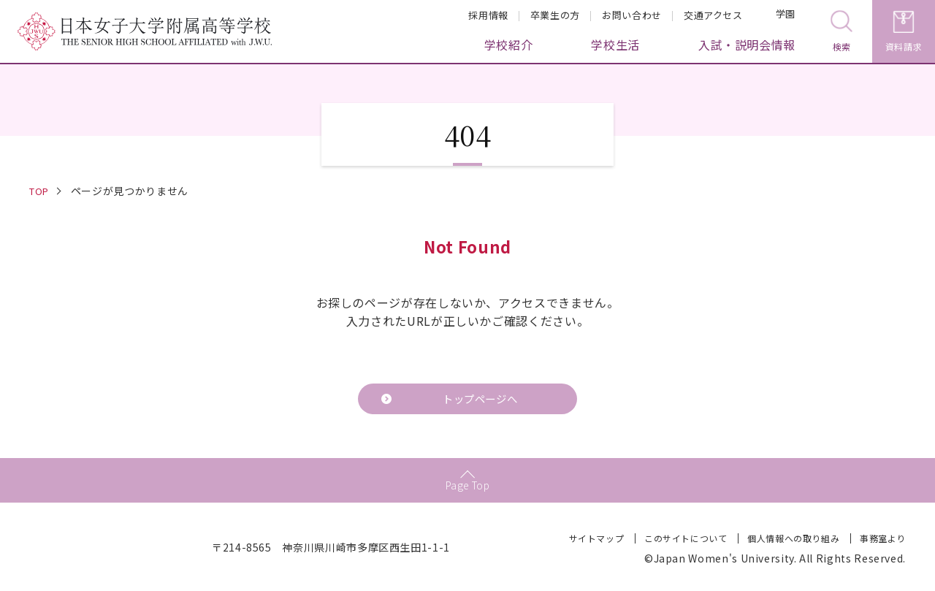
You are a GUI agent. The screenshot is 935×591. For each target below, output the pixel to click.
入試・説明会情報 (746, 45)
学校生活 (615, 45)
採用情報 (488, 15)
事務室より (883, 541)
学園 (776, 16)
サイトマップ (595, 541)
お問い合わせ (632, 15)
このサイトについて (685, 541)
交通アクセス (713, 15)
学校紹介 (508, 45)
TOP (40, 190)
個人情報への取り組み (793, 541)
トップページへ (479, 400)
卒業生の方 (555, 15)
